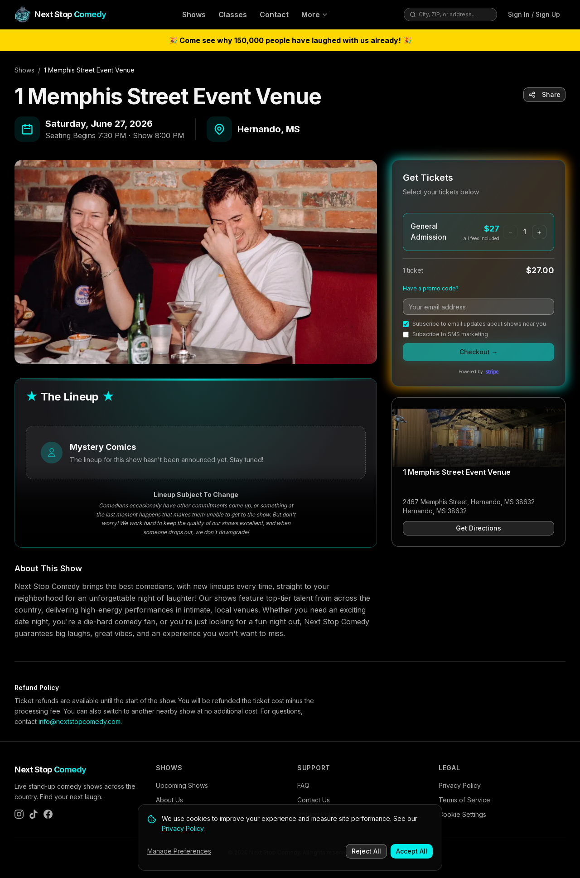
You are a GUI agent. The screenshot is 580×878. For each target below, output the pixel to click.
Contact (274, 14)
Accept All (411, 851)
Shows (194, 14)
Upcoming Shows (182, 785)
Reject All (366, 851)
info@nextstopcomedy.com (80, 721)
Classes (232, 14)
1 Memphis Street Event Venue (457, 472)
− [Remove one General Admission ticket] (510, 232)
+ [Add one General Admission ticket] (539, 232)
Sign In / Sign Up (534, 14)
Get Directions (478, 528)
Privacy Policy (460, 785)
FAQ (303, 785)
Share (544, 94)
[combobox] (455, 14)
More (314, 14)
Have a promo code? (431, 288)
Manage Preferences (179, 851)
